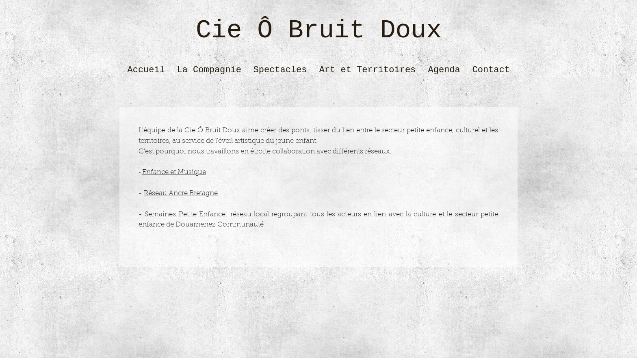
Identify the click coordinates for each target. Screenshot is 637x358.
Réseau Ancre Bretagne (181, 193)
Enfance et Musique (174, 172)
